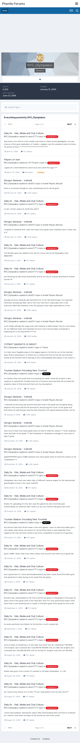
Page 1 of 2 (40, 124)
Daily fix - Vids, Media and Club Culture (24, 133)
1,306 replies (30, 193)
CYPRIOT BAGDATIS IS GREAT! (20, 344)
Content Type (12, 107)
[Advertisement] (32, 33)
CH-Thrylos (33, 163)
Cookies (46, 739)
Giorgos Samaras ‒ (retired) (18, 180)
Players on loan (12, 159)
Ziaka (30, 373)
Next (69, 124)
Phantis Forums (13, 4)
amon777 (32, 136)
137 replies (26, 151)
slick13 (31, 183)
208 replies (30, 362)
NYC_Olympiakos (11, 136)
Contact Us (35, 739)
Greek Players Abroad (52, 183)
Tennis (45, 347)
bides (30, 347)
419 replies (30, 389)
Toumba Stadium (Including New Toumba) (25, 370)
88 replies (27, 172)
